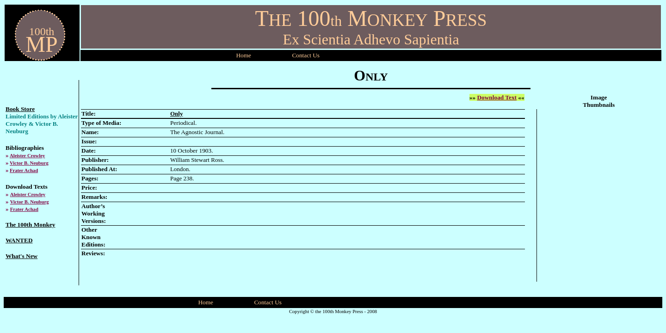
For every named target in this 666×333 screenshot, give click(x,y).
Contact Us (268, 302)
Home (243, 55)
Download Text (497, 97)
